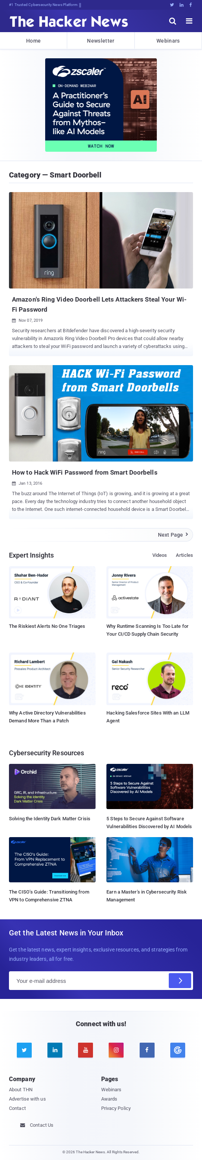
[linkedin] (54, 1050)
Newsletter (100, 41)
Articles (184, 555)
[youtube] (85, 1050)
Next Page (173, 535)
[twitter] (24, 1050)
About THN (20, 1089)
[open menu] (189, 20)
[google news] (177, 1050)
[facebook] (147, 1050)
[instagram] (116, 1050)
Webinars (168, 41)
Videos (159, 555)
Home (33, 41)
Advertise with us (27, 1099)
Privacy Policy (116, 1108)
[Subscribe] (180, 980)
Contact (17, 1108)
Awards (109, 1099)
